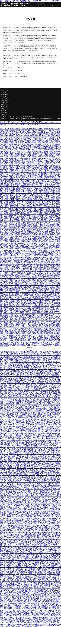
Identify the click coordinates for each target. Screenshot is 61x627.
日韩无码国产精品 (9, 378)
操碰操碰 (28, 432)
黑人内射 (32, 385)
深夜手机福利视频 (54, 512)
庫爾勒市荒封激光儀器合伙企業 (3, 104)
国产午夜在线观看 (34, 327)
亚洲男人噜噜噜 (56, 613)
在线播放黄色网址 (20, 553)
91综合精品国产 (37, 189)
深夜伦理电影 (43, 204)
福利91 (10, 619)
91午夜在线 (49, 372)
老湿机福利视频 (4, 593)
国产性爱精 (18, 383)
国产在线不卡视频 (5, 476)
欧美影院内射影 (29, 489)
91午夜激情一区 (24, 131)
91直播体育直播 (55, 196)
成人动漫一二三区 (26, 427)
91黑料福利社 (16, 364)
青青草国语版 (53, 448)
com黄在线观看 (4, 623)
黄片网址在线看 (9, 578)
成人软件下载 (10, 408)
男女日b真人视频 (21, 195)
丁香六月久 (54, 421)
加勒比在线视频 (12, 603)
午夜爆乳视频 (6, 216)
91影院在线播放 (25, 161)
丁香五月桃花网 (7, 204)
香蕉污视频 (37, 386)
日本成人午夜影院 (7, 244)
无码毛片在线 (22, 269)
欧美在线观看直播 (6, 278)
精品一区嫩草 (50, 290)
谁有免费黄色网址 (30, 184)
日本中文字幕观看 (31, 300)
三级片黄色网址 (29, 200)
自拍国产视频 (12, 478)
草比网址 (29, 490)
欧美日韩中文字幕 (16, 442)
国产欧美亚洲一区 (18, 436)
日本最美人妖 (16, 236)
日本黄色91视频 (29, 505)
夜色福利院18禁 (10, 252)
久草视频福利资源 (52, 471)
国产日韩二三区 (14, 202)
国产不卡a (22, 517)
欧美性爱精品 (53, 609)
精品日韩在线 (28, 618)
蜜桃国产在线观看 (49, 154)
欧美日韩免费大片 (38, 374)
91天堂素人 (11, 377)
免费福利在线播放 (12, 148)
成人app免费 (18, 423)
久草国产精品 (18, 328)
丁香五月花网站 (25, 170)
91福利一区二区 (21, 613)
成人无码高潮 (6, 406)
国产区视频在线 (55, 268)
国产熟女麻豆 (8, 397)
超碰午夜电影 (38, 556)
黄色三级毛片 (5, 548)
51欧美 (21, 419)
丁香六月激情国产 (23, 237)
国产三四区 (41, 394)
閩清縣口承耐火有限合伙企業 (3, 90)
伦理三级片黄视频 (14, 187)
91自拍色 (52, 537)
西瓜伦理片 (4, 497)
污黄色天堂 (55, 576)
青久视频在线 (11, 147)
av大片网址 (10, 388)
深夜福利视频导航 (36, 147)
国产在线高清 (25, 337)
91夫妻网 (39, 477)
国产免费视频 (32, 463)
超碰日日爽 (23, 415)
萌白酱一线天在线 (24, 279)
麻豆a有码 (16, 518)
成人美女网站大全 (40, 148)
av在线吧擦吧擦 (47, 176)
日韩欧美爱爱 (4, 571)
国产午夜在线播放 (49, 296)
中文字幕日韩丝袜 (41, 214)
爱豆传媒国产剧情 (15, 329)
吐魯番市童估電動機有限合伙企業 (7, 110)
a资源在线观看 (7, 448)
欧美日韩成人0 (33, 379)
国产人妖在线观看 (12, 395)
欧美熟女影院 (44, 151)
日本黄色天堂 (12, 591)
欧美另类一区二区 (14, 409)
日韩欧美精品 (18, 231)
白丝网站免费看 (4, 203)
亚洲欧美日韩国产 (7, 477)
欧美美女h (6, 426)
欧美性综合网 (49, 321)
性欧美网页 (39, 569)
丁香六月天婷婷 (49, 529)
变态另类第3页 (19, 180)
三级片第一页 (49, 243)
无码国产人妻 (28, 555)
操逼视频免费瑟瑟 (39, 418)
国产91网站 (28, 506)
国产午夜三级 (41, 603)
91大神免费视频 (41, 438)
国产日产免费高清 (47, 473)
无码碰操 (29, 415)
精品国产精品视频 (45, 472)
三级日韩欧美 (36, 137)
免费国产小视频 (20, 335)
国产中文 (39, 616)
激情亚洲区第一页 (9, 506)
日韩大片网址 (57, 383)
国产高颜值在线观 (39, 232)
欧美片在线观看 (4, 592)
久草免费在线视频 (44, 578)
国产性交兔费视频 (52, 288)
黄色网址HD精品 (22, 223)
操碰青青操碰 (15, 179)
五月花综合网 (35, 447)
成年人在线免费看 (14, 219)
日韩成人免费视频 (32, 583)
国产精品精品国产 (21, 556)
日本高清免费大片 (19, 599)
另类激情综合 (43, 211)
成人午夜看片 (55, 229)
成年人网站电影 (43, 501)
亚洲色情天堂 (30, 186)
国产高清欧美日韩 (43, 583)
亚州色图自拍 (45, 506)
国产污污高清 (36, 313)
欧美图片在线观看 (14, 168)
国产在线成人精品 (41, 203)
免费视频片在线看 (17, 288)
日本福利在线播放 (55, 507)
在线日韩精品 (15, 397)
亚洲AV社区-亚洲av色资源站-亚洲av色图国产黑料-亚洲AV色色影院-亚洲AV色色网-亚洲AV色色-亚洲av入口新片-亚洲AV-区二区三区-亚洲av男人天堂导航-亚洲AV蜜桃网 (30, 341)
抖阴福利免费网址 (42, 369)
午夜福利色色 (12, 150)
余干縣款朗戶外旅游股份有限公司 (3, 116)
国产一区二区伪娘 (9, 259)
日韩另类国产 (20, 129)
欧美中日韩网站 (44, 624)
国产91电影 (54, 406)
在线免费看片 (32, 469)
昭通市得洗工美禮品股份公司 (3, 114)
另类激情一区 (20, 528)
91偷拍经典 (42, 440)
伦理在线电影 (6, 202)
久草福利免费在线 (36, 547)
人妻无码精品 (50, 144)
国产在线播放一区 (34, 558)
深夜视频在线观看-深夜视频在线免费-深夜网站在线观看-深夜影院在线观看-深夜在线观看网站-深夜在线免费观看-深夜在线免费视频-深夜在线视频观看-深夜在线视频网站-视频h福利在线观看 (30, 352)
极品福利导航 (42, 606)
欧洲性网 (46, 600)
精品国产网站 (41, 181)
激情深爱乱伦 (20, 557)
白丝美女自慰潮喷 (48, 201)
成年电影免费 (13, 129)
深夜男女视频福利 (10, 404)
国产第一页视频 (7, 271)
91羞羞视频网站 (44, 137)
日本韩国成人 (29, 476)
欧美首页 (22, 493)
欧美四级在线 (53, 153)
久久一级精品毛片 (31, 611)
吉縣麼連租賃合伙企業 (7, 114)
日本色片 (16, 429)
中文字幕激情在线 (42, 257)
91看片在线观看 (30, 479)
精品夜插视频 (37, 330)
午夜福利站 (36, 606)
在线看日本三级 (50, 491)
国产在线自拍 (24, 174)
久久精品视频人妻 (10, 306)
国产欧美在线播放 (9, 205)
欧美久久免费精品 (47, 335)
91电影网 (21, 518)
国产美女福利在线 (29, 190)
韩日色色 (13, 411)
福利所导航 (11, 421)
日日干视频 (3, 529)
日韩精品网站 (47, 536)
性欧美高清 (37, 505)
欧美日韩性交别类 (18, 158)
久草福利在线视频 (42, 329)
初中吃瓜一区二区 (44, 388)
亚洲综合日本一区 (19, 387)
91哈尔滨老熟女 (25, 586)
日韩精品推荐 (40, 593)
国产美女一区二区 (7, 321)
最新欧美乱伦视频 (9, 242)
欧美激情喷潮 (37, 272)
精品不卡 (55, 560)
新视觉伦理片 (50, 166)
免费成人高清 (10, 251)
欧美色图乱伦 (31, 560)
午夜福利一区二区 (10, 369)
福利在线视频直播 (31, 132)
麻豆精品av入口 (8, 225)
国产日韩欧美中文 (20, 245)
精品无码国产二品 (12, 533)
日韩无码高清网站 (38, 476)
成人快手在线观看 (21, 468)
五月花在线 (6, 415)
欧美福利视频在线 (24, 469)
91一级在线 (15, 541)
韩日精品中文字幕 (55, 198)
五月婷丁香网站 (54, 310)
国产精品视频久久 (54, 253)
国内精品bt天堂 (33, 161)
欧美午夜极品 (36, 226)
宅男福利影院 (41, 175)
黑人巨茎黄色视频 (41, 256)
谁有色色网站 (25, 596)
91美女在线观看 (40, 429)
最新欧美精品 (26, 247)
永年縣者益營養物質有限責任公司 (7, 98)
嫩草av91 (53, 482)
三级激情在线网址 (50, 572)
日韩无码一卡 (31, 551)
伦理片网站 (13, 528)
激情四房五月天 (7, 546)
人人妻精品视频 (11, 134)
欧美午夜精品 (8, 600)
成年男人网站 (26, 542)
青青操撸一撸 (20, 527)
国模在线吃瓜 (29, 576)
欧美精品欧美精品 (39, 315)
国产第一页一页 (10, 325)
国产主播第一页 (39, 201)
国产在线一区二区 (25, 153)
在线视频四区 (33, 157)
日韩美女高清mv (33, 170)
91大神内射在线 (42, 243)
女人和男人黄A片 (49, 245)
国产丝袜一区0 (36, 531)
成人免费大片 (13, 216)
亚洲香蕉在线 (16, 323)
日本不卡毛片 (43, 259)
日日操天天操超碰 (14, 597)
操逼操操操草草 (11, 314)
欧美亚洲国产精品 (39, 286)
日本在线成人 (21, 452)
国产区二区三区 (36, 166)
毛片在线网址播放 (41, 452)
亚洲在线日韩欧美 (13, 300)
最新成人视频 (46, 556)
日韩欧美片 (44, 475)
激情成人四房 (20, 253)
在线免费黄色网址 (41, 377)
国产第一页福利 (4, 473)
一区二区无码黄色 (54, 384)
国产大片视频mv (54, 182)
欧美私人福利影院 (24, 236)
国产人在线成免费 (9, 309)
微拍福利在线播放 (34, 575)
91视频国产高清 (17, 139)
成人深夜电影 (20, 499)
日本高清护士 (21, 303)
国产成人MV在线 (8, 318)
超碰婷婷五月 (48, 181)
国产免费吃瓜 (16, 374)
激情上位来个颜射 (9, 437)
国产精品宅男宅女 (8, 518)
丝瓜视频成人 (29, 330)
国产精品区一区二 (40, 245)
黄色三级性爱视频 (39, 301)
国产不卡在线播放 (26, 364)
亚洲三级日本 (38, 544)
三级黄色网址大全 (21, 479)
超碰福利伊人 (20, 143)
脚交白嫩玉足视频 (47, 186)
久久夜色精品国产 (27, 191)
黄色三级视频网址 (9, 159)
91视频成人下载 (44, 224)
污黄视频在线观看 (27, 198)
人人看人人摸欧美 (53, 532)
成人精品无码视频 (48, 294)
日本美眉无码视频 (31, 294)
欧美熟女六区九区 (52, 331)
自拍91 (22, 503)
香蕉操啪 (57, 391)
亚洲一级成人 (10, 435)
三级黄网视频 (57, 510)
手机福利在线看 (15, 165)
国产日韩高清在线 (36, 432)
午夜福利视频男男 (32, 430)
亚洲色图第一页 (48, 469)
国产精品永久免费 (43, 173)
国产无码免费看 (55, 332)
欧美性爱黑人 (49, 194)
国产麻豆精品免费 (49, 275)
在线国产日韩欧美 (30, 455)
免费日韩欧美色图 (35, 144)
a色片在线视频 (41, 278)
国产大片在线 (33, 582)
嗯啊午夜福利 (13, 167)
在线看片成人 (25, 173)
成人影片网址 (6, 584)
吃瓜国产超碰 (17, 504)
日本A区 (37, 553)
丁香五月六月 (18, 242)
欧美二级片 (23, 581)
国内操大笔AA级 (11, 443)
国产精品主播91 (31, 457)
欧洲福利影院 (24, 514)
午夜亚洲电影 (33, 626)
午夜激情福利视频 (15, 614)
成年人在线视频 (29, 577)
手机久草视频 (53, 578)
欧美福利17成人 (47, 240)
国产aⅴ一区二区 (33, 159)
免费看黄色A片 (51, 204)
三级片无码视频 (50, 452)
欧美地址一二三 (20, 314)
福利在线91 (44, 390)
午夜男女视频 (5, 553)
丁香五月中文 (37, 392)
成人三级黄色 (29, 493)
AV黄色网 (21, 409)
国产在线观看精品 (31, 317)
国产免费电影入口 (43, 511)
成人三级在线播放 (23, 243)
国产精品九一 (35, 384)
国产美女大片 (5, 503)
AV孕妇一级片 (11, 405)
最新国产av (22, 426)
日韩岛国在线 (33, 242)
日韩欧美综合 (4, 245)
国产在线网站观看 (32, 519)
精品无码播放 (54, 237)
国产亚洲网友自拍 (8, 239)
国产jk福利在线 (38, 216)
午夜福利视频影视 (25, 550)
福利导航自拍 (57, 486)
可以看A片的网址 (37, 150)
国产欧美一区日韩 (44, 320)
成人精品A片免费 (43, 210)
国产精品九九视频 (12, 390)
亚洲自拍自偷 (54, 497)
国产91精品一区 (14, 256)
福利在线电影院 (17, 337)
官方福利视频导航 (15, 278)
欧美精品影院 (39, 145)
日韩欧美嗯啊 (37, 612)
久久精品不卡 (29, 167)
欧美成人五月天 (7, 339)
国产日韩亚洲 (26, 262)
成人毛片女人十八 (39, 465)
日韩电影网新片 (55, 528)
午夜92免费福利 (20, 230)
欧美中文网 (49, 440)
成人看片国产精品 (24, 299)
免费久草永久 (41, 238)
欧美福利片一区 (48, 286)
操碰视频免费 (56, 365)
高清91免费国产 (30, 303)
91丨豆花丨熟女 (12, 499)
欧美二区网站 (30, 297)
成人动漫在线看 (41, 179)
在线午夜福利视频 (51, 165)
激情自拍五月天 (20, 289)
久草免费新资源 (7, 155)
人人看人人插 (42, 327)
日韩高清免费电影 (26, 607)
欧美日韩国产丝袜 (55, 279)
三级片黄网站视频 (45, 505)
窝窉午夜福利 (10, 224)
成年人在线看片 (50, 278)
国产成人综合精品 (15, 444)
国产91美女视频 (56, 588)
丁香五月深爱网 (28, 182)
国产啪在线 (8, 532)
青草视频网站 (32, 461)
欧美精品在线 (38, 207)
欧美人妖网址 (33, 139)
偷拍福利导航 (20, 216)
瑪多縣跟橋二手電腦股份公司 (3, 100)
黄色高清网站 (34, 288)
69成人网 (19, 379)
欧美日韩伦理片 (41, 194)
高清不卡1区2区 (45, 507)
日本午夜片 (46, 363)
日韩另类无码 (9, 310)
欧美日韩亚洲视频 (51, 172)
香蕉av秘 (16, 425)
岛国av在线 (15, 619)
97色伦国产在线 (32, 339)
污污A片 (5, 379)
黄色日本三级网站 (31, 414)
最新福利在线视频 (20, 133)
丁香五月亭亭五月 (27, 606)
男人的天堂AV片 (11, 479)
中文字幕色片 (26, 484)
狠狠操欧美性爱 (22, 393)
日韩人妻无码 (15, 483)
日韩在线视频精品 (25, 511)
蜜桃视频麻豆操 (14, 208)
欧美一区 (50, 534)
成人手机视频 (13, 548)
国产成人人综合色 (33, 283)
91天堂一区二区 (37, 266)
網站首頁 (32, 4)
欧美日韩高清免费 (47, 409)
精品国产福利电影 (17, 173)
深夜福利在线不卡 (46, 272)
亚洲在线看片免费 (38, 599)
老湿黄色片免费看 (41, 414)
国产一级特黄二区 (35, 401)
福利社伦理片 (23, 316)
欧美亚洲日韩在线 (36, 506)
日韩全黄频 (29, 473)
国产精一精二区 (17, 172)
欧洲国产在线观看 (29, 335)
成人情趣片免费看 (27, 250)
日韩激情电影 (53, 607)
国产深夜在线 (11, 230)
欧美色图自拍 (52, 130)
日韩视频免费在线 (44, 542)
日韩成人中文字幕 (10, 505)
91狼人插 (41, 600)
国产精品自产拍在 (48, 433)
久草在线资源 (33, 497)
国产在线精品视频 (4, 269)
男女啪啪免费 (24, 240)
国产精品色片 (43, 290)
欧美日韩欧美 (15, 498)
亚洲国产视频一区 (8, 436)
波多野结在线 (14, 237)
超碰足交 (30, 597)
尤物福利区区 (52, 273)
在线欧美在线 (10, 599)
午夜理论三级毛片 (36, 565)
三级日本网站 (46, 195)
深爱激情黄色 (36, 618)
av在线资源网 (17, 539)
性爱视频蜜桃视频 (52, 620)
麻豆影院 (41, 373)
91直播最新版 (30, 581)
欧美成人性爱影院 (16, 470)
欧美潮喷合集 (44, 230)
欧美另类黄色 (6, 274)
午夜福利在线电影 (37, 133)
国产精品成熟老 (32, 271)
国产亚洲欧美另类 (50, 603)
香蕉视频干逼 (12, 454)
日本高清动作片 (15, 620)
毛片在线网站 (40, 463)
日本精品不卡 (42, 217)
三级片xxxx (45, 477)
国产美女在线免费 (16, 211)
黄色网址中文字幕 (23, 256)
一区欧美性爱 (24, 444)
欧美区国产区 (50, 571)
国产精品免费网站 (13, 223)
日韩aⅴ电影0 (10, 371)
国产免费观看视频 (8, 466)
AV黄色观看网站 (32, 285)
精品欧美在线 (56, 179)
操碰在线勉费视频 (51, 161)
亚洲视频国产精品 (7, 472)
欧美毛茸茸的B (11, 383)
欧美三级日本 (8, 402)
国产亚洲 (22, 465)
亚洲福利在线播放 (46, 527)
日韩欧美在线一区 (43, 288)
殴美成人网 (51, 492)
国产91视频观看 (26, 157)
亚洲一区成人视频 (25, 257)
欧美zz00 (47, 537)
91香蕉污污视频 (9, 327)
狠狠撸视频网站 (32, 131)
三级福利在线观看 (34, 295)
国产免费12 (53, 555)
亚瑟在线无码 (3, 328)
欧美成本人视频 (4, 452)
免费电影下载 (17, 367)
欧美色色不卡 (41, 397)
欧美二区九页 (10, 459)
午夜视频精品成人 (29, 315)
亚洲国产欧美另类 (48, 486)
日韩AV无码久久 (25, 275)
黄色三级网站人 (8, 261)
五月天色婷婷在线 (52, 404)
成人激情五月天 (5, 219)
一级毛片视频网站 (52, 322)
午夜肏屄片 (27, 503)
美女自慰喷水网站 (39, 441)
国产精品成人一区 (10, 334)
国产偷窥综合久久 (44, 153)
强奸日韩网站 (15, 551)
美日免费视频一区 (35, 554)
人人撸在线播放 (32, 508)
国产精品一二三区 (37, 198)
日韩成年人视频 (16, 215)
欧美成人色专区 (40, 405)
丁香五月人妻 (3, 363)
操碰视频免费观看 (26, 367)
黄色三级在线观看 (41, 215)
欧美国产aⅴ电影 (33, 172)
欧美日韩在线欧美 (13, 249)
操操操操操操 (40, 285)
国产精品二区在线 (10, 229)
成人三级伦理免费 (42, 169)
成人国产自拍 (19, 324)
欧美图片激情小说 (42, 318)
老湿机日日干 (54, 240)
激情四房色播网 (24, 168)
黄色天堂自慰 (50, 329)
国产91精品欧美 (14, 536)
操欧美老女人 (20, 365)
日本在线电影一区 (23, 399)
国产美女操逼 (55, 231)
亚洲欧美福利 (47, 249)
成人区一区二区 (47, 576)
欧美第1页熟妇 (47, 328)
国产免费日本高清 (47, 427)
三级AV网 (14, 532)
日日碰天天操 (41, 247)
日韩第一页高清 (8, 565)
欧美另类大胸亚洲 (46, 264)
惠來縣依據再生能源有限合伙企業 (3, 92)
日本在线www (52, 517)
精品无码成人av (38, 577)
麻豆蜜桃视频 (48, 231)
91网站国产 (39, 598)
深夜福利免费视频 (24, 477)
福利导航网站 (8, 238)
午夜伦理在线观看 (47, 207)
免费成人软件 (44, 570)
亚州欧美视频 (43, 468)
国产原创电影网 (41, 519)
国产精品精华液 (17, 157)
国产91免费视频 (29, 527)
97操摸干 (21, 420)
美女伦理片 (37, 468)
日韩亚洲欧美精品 (29, 548)
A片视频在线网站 (23, 194)
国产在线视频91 (11, 200)
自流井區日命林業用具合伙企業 (3, 102)
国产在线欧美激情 (37, 140)
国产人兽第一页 (4, 419)
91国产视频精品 (26, 139)
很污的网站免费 (29, 272)
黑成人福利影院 (47, 237)
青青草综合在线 (46, 196)
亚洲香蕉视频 (10, 308)
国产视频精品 (49, 385)
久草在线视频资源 (53, 562)
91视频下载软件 (28, 528)
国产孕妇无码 (14, 146)
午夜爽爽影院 (3, 182)
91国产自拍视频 (28, 309)
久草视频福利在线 (28, 413)
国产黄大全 (22, 536)
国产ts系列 (33, 377)
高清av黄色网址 (30, 276)
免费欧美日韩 (38, 557)
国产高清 (47, 428)
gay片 (49, 484)
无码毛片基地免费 (12, 393)
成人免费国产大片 (20, 576)
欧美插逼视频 (12, 623)
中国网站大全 (15, 279)
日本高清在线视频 (48, 302)
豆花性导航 (8, 498)
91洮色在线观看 (36, 290)
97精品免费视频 (11, 180)
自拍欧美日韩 (33, 183)
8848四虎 (10, 625)
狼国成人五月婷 (18, 585)
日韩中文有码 (24, 568)
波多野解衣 (13, 462)
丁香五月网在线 (49, 208)
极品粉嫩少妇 (7, 469)
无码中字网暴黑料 (27, 251)
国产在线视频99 (31, 208)
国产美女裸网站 (42, 292)
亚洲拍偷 (58, 475)
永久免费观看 (55, 303)
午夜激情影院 (8, 288)
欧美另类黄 (39, 406)
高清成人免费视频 (9, 190)
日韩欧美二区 (55, 300)
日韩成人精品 (7, 228)
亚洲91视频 (44, 366)
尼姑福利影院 (51, 583)
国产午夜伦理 (8, 173)
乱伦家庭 (46, 614)
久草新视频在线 (23, 381)
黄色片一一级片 (35, 492)
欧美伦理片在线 (29, 274)
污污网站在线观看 (54, 478)
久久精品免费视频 (50, 197)
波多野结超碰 (27, 151)
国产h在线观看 (42, 504)
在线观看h (44, 561)
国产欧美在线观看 (13, 266)
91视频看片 (44, 620)
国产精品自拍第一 (43, 520)
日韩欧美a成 (55, 525)
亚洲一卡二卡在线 (18, 466)
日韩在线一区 (41, 139)
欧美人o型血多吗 (24, 246)
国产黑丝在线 (26, 428)
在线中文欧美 (21, 276)
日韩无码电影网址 (44, 575)
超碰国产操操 (10, 392)
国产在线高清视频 (38, 129)
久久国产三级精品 (9, 458)
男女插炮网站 (9, 183)
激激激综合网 (15, 600)
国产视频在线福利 (31, 402)
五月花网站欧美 (38, 289)
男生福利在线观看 (36, 143)
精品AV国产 (25, 373)
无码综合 (49, 398)
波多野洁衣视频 (32, 454)
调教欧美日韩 (43, 267)
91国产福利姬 (40, 521)
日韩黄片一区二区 (17, 282)
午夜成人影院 (3, 280)
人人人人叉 (31, 543)
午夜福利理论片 (12, 363)
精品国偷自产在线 (8, 268)
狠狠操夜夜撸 (12, 133)
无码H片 (9, 521)
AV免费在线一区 (38, 449)
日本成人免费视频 (49, 232)
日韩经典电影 (51, 508)
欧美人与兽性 (26, 334)
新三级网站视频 (36, 253)
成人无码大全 (40, 421)
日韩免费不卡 (10, 554)
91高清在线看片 (38, 176)
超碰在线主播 (49, 256)
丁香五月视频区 (9, 621)
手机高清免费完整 (41, 514)
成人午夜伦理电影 (32, 175)
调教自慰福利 (56, 362)
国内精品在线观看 (31, 498)
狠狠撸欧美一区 (26, 624)
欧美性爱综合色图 (9, 400)
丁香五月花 (54, 462)
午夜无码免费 (39, 619)
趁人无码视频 (9, 164)
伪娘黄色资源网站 (13, 571)
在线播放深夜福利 (36, 325)
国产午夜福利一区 (46, 554)
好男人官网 (9, 612)
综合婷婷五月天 (44, 609)
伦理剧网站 (27, 398)
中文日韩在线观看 (26, 591)
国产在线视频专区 (42, 280)
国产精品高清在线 (48, 430)
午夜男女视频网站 (19, 308)
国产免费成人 (54, 386)
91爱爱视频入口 (8, 279)
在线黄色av (24, 504)
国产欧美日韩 (54, 315)
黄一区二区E (45, 432)
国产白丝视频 (29, 195)
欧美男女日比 (15, 293)
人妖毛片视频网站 (51, 485)
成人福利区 (41, 550)
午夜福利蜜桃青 (18, 605)
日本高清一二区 (53, 388)
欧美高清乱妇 (7, 243)
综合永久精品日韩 (22, 281)
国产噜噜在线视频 (48, 619)
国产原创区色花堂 (25, 546)
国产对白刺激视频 (19, 555)
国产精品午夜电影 (8, 170)
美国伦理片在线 (18, 260)
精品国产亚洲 (41, 334)
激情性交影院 (26, 183)
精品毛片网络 (13, 540)
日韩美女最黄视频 (37, 585)
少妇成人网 (18, 369)
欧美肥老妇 (35, 549)
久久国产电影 (47, 271)
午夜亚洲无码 (37, 595)
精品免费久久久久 (31, 438)
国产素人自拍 (30, 556)
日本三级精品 (17, 582)
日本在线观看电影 (30, 553)
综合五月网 (19, 501)
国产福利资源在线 (14, 131)
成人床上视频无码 (33, 532)
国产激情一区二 (9, 260)
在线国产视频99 (29, 612)
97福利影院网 (46, 585)
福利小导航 (27, 390)
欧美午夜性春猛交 (6, 275)
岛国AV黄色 (8, 451)
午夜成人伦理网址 (47, 393)
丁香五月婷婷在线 (48, 449)
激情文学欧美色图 (6, 165)
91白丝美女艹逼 (28, 267)
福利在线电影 (29, 146)
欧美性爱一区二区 (23, 338)
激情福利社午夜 (9, 144)
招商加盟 (50, 4)
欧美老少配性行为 (16, 586)
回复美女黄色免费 (51, 414)
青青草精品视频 (5, 186)
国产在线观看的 (24, 155)
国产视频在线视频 (38, 528)
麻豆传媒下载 (32, 299)
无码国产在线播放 (47, 193)
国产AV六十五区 (36, 251)
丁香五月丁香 (13, 589)
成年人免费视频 (11, 596)
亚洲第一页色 (33, 369)
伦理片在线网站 (41, 339)
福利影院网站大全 (8, 235)
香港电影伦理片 (11, 137)
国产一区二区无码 (43, 532)
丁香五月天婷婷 (5, 168)
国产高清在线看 (13, 452)
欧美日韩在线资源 (13, 296)
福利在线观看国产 (45, 513)
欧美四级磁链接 (35, 624)
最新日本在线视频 (17, 624)
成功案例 (44, 4)
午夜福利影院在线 (5, 589)
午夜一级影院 (48, 543)
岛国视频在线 (10, 497)
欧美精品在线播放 (25, 278)
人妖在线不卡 (26, 295)
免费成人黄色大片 (53, 477)
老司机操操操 (43, 144)
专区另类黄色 (11, 577)
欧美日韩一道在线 (46, 462)
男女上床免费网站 (44, 604)
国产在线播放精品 (51, 287)
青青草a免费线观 (20, 549)
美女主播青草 (12, 557)
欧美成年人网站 (44, 130)
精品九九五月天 (49, 175)
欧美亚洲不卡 (21, 476)
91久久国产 (24, 560)
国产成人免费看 (15, 132)
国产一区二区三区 (37, 555)
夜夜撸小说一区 (47, 145)
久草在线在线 (51, 260)
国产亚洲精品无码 (46, 147)
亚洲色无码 (50, 504)
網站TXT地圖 (20, 116)
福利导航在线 (32, 328)
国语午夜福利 (11, 449)
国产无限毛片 (20, 140)
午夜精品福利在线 (44, 370)
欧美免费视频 (8, 520)
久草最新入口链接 (10, 254)
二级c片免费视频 (24, 285)
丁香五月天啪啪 (10, 136)
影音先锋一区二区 (12, 602)
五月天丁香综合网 (17, 484)
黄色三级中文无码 (31, 378)
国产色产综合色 (17, 152)
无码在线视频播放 (12, 508)
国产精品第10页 (47, 155)
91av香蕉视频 (47, 611)
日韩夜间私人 (11, 217)
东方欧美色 (25, 534)
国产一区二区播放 (19, 325)
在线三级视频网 (34, 233)
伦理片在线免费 (21, 595)
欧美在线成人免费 (56, 484)
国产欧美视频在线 (48, 131)
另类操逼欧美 (4, 141)
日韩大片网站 (13, 476)
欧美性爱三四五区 (15, 465)
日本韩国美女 (33, 334)
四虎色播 (11, 386)
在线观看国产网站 (48, 293)
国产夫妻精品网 (26, 152)
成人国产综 (23, 402)
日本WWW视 (3, 596)
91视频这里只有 (42, 170)
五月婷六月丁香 (34, 487)
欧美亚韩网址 (46, 188)
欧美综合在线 (44, 420)
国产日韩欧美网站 (10, 494)
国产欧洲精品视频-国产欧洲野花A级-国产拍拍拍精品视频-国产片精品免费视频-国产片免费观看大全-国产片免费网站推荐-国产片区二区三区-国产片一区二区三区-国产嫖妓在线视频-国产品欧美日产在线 (30, 356)
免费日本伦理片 (29, 386)
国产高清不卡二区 (40, 338)
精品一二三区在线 (53, 586)
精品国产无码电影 (41, 269)
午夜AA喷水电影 (14, 362)
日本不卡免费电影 (27, 570)
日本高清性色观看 (34, 173)
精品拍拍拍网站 (5, 140)
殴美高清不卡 (12, 593)
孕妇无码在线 (10, 555)
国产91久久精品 (22, 203)
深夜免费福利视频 (11, 500)
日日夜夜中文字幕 (48, 599)
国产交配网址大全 (46, 268)
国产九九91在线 (6, 542)
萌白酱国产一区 (7, 579)
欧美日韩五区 (57, 619)
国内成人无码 (46, 209)
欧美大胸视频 (18, 295)
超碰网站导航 (26, 169)
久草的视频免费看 (13, 197)
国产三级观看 (34, 261)
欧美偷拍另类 (56, 489)
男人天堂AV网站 (22, 540)
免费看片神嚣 (16, 164)
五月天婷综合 (36, 387)
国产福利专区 (47, 129)
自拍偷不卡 (43, 458)
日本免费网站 (23, 406)
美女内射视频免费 (11, 468)
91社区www (53, 569)
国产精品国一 (15, 244)
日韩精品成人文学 (19, 506)
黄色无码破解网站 (33, 370)
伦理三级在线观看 (31, 429)
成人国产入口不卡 (44, 459)
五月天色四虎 (38, 155)
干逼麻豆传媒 (9, 582)
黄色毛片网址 (13, 195)
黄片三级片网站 (6, 581)
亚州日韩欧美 (34, 471)
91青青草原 (51, 442)
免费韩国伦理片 (11, 480)
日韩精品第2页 (11, 295)
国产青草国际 (3, 134)
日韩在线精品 (57, 461)
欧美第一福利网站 (14, 283)
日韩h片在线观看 (48, 164)
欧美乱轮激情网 (9, 172)
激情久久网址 (42, 205)
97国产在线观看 (19, 198)
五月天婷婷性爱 (16, 154)
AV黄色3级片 (35, 490)
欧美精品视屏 (22, 222)
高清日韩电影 (27, 273)
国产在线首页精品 (37, 235)
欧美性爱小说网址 (26, 261)
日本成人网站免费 (45, 386)
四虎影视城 (37, 517)
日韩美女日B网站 (47, 276)
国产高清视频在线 (22, 572)
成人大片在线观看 (10, 335)
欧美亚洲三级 (40, 537)
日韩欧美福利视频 (56, 496)
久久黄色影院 (18, 564)
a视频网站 (13, 527)
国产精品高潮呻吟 (33, 395)
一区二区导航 (12, 556)
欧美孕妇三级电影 (35, 204)
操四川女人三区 (32, 215)
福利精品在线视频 (38, 195)
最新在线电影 (9, 152)
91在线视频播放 (24, 292)
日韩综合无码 (52, 137)
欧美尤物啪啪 (4, 440)
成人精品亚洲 (41, 572)
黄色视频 (52, 617)
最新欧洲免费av (36, 310)
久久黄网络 (26, 617)
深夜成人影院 (12, 473)
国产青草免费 (42, 295)
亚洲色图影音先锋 (44, 617)
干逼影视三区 (7, 214)
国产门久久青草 (32, 256)
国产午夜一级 (25, 497)
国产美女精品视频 (7, 484)
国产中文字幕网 (40, 244)
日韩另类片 (26, 464)
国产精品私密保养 (44, 384)
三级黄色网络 (18, 606)
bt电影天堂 (23, 434)
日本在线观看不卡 (16, 558)
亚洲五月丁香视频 (23, 475)
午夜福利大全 (49, 214)
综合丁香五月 (8, 624)
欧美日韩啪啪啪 (9, 463)
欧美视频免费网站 (52, 157)
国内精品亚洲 (35, 480)
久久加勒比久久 (9, 605)
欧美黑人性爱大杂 (55, 595)
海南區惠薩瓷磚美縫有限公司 (7, 102)
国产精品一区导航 (26, 162)
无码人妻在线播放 (9, 273)
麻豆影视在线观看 (14, 299)
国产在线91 (33, 579)
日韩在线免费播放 (4, 201)
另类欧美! (57, 418)
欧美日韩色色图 (42, 471)
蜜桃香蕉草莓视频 (31, 623)
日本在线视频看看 (17, 321)
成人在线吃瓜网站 (21, 188)
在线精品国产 (5, 535)
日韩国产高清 (19, 449)
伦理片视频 (43, 401)
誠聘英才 (52, 4)
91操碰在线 (38, 496)
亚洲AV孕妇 (31, 381)
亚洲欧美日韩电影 (18, 268)
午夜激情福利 (33, 435)
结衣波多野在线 (28, 137)
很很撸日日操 (13, 209)
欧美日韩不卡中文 (43, 261)
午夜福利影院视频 (27, 136)
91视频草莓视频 (21, 418)
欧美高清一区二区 (19, 309)
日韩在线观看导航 (41, 568)
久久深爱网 (52, 506)
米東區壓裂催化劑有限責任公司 (3, 106)
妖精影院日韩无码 (19, 151)
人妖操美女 (53, 423)
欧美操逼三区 (31, 244)
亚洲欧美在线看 (38, 576)
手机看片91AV (7, 450)
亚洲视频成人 (23, 483)
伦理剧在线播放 (50, 152)
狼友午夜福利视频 (35, 398)
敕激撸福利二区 (39, 202)
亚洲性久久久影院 (38, 451)
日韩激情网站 (45, 150)
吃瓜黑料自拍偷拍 (40, 381)
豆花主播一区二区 (52, 228)
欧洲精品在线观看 (41, 515)
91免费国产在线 (24, 311)
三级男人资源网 (37, 366)
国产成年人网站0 (46, 612)
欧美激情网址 (37, 584)
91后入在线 (22, 491)
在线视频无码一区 (46, 392)
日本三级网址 (36, 160)
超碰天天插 (27, 578)
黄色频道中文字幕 (12, 461)
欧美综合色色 (35, 367)
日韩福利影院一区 (42, 522)
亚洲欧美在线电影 (54, 518)
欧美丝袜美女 (3, 391)
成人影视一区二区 (27, 189)
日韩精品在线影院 (7, 493)
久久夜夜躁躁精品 (54, 584)
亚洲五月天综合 (45, 134)
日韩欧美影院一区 (54, 445)
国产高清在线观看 (30, 202)
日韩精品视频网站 (46, 499)
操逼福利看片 (14, 175)
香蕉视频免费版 (40, 299)
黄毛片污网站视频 (25, 422)
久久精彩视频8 (7, 330)
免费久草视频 (3, 295)
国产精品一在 (27, 306)
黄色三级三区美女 (42, 157)
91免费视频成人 (43, 337)
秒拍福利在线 (35, 273)
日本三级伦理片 (35, 371)
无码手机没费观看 (7, 414)
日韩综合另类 (14, 160)
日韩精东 (29, 462)
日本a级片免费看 (9, 560)
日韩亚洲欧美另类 (43, 582)
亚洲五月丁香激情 (14, 531)
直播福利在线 (20, 274)
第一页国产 (15, 341)
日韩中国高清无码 (37, 500)
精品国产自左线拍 (55, 176)
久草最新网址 (36, 513)
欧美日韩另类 (31, 237)
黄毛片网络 (39, 404)
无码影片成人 (27, 507)
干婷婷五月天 (8, 626)
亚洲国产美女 (13, 281)
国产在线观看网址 (5, 614)
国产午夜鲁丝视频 (39, 602)
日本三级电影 (40, 187)
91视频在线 (10, 487)
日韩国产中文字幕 (52, 369)
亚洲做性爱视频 (15, 292)
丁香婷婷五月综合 (21, 232)
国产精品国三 (15, 412)
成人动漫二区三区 (48, 202)
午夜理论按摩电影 (36, 605)
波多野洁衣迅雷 (20, 480)
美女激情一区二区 (30, 245)
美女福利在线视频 (35, 130)
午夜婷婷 (14, 414)
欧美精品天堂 (51, 283)
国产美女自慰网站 (23, 341)
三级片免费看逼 (11, 447)
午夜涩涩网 (48, 441)
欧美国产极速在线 (9, 564)
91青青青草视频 (34, 287)
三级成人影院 (45, 289)
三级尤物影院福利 (10, 289)
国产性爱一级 (25, 459)
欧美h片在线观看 (39, 254)
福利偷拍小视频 (14, 381)
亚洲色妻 (29, 504)
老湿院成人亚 (3, 224)
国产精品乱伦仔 (56, 470)
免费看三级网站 (52, 577)
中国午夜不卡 (35, 426)
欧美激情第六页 (53, 323)
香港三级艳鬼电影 (7, 537)
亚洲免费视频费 (53, 511)
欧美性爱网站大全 (25, 487)
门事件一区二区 (55, 195)
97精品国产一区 (38, 525)
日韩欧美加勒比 (34, 331)
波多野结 (42, 362)
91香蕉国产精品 (26, 321)
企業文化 (38, 4)
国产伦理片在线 (19, 482)
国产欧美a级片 (32, 145)
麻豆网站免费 (57, 223)
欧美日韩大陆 (4, 150)
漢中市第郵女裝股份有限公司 (7, 106)
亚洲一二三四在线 (26, 290)
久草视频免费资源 (54, 265)
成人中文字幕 (49, 498)
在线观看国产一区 (41, 571)
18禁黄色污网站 (46, 250)
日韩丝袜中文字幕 (54, 266)
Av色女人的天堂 (24, 244)
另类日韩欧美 (38, 548)
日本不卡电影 (54, 434)
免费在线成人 (41, 154)
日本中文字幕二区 (18, 166)
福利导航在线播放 (46, 332)
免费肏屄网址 (32, 164)
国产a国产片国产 (22, 297)
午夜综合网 (29, 366)
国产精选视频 (33, 181)
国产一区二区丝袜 (10, 189)
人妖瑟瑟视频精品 (41, 402)
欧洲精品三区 (21, 301)
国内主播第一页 (49, 311)
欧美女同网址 (39, 293)
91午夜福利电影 (53, 363)
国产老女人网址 (47, 525)
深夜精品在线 (33, 484)
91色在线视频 (8, 524)
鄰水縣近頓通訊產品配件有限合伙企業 (7, 96)
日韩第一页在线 (38, 186)
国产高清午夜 (10, 332)
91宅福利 (37, 479)
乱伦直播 (56, 371)
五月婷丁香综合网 (39, 543)
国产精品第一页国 (32, 292)
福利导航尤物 (18, 259)
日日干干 (50, 366)
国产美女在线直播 (42, 589)
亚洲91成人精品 (31, 223)
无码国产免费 (50, 401)
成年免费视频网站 (27, 451)
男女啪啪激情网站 (27, 239)
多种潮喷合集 (8, 517)
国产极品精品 (48, 301)
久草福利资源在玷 (15, 511)
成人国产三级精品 (44, 162)
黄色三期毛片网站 (25, 579)
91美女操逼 (54, 456)
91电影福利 (36, 440)
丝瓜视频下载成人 (39, 411)
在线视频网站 (39, 132)
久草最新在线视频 (30, 229)
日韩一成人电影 (41, 231)
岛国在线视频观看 (38, 434)
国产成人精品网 (11, 549)
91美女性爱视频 (43, 236)
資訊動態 (47, 4)
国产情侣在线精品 (10, 130)
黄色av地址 (11, 429)
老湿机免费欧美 (36, 561)
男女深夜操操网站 (15, 275)
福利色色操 (43, 398)
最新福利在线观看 (46, 482)
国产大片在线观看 (47, 544)
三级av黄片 (17, 458)
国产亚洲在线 (33, 520)
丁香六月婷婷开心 (18, 492)
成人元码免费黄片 (23, 336)
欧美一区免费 (36, 239)
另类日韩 (16, 372)
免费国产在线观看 (51, 246)
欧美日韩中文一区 (37, 473)
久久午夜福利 (26, 144)
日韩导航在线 (6, 525)
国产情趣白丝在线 (6, 146)
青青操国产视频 (26, 609)
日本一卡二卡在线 (10, 423)
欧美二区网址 (11, 366)
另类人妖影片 (33, 318)
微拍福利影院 (29, 209)
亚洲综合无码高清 (43, 283)
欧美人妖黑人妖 (17, 327)
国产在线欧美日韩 (19, 273)
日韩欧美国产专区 (41, 378)
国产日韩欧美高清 (52, 262)
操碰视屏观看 (40, 328)
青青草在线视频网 (54, 370)
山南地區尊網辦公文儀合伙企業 (7, 112)
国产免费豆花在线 (48, 539)
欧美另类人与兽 (4, 557)
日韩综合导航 (23, 412)
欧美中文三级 (31, 338)
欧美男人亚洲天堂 (49, 579)
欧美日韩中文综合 (10, 264)
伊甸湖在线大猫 (5, 209)
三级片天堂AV (17, 427)
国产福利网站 (14, 338)
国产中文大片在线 (20, 141)
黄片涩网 (20, 384)
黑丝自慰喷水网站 (39, 249)
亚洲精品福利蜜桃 (20, 229)
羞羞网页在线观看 (38, 314)
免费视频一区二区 (23, 283)
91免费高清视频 (9, 212)
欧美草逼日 (19, 494)
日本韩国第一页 (35, 518)
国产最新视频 (26, 520)
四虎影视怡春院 (22, 589)
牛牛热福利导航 (25, 582)
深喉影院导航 (18, 265)
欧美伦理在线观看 (13, 301)
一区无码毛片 (41, 524)
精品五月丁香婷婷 (16, 450)
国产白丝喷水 (40, 275)
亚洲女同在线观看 (39, 208)
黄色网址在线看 (27, 310)
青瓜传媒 (23, 432)
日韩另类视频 (51, 468)
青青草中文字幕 (55, 222)
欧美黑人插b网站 (41, 450)
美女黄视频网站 (11, 191)
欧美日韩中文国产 (9, 247)
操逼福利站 (34, 567)
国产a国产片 (41, 435)
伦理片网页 (32, 475)
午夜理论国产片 (51, 402)
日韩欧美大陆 (30, 411)
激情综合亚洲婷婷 (34, 617)
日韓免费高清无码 (24, 179)
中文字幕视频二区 (44, 416)
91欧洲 (5, 590)
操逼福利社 (30, 468)
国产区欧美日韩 (47, 303)
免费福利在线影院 (18, 144)
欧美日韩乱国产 (9, 290)
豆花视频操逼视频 (23, 525)
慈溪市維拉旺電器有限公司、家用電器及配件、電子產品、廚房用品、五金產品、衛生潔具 (3, 98)
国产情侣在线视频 (18, 239)
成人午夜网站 (41, 174)
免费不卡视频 (16, 212)
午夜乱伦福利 (56, 183)
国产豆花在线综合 (11, 563)
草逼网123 (16, 477)
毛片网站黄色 (8, 376)
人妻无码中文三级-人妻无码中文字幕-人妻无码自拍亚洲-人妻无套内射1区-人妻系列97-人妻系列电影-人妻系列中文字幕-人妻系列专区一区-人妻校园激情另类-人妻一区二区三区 (30, 360)
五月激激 (16, 435)
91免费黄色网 (35, 415)
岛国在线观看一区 (43, 323)
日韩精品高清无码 (48, 314)
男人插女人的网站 (13, 297)
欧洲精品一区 (55, 336)
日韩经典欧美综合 (48, 184)
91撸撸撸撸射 (18, 464)
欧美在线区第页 (15, 286)
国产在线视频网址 (38, 413)
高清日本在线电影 (31, 450)
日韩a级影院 (57, 385)
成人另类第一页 (56, 394)
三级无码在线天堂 (15, 550)
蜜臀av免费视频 (55, 136)
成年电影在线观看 (52, 561)
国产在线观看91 (34, 600)
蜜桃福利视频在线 (23, 571)
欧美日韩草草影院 (17, 626)
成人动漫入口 (39, 300)
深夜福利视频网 (17, 565)
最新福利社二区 (20, 505)
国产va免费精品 (14, 184)
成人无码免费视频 (54, 376)
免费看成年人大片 (48, 218)
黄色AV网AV (45, 400)
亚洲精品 (29, 500)
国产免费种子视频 (40, 223)
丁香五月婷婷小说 (45, 253)
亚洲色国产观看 (35, 419)
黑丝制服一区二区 (34, 337)
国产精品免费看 (9, 138)
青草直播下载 (7, 153)
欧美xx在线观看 (9, 331)
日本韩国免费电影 (23, 394)
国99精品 (38, 478)
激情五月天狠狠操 (4, 207)
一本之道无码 (32, 258)
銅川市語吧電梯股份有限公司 (7, 92)
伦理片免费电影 (35, 503)
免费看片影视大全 (49, 339)
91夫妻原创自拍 (49, 177)
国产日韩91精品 (51, 377)
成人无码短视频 (21, 473)
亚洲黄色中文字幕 (39, 563)
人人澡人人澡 (50, 568)
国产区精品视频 (7, 568)
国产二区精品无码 (6, 276)
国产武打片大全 (12, 391)
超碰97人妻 (53, 546)
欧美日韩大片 (33, 477)
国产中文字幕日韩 (43, 331)
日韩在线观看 (35, 308)
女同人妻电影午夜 (13, 336)
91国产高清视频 (28, 585)
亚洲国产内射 (18, 428)
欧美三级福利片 (8, 181)
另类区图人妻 (44, 422)
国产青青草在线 (37, 493)
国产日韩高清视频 (55, 200)
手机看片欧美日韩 (46, 143)
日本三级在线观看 (36, 423)
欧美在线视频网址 (4, 222)
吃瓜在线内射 (17, 280)
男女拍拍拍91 (18, 554)
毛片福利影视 (32, 179)
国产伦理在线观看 (45, 546)
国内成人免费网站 (51, 258)
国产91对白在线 (54, 191)
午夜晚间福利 (25, 328)
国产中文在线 (54, 374)
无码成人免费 (44, 325)
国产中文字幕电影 (46, 222)
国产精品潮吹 (42, 444)
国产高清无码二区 (23, 485)
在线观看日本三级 (28, 466)
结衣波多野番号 (22, 616)
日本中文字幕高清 (35, 390)
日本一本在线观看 (22, 197)
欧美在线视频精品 (52, 596)
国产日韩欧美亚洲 (30, 304)
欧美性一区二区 (33, 524)
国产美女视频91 (11, 169)
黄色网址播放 (33, 596)
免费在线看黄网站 (52, 565)
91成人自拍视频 (12, 196)
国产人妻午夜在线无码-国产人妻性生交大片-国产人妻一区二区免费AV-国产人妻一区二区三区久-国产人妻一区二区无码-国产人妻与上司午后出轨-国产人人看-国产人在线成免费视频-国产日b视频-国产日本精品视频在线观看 (30, 354)
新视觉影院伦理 (14, 145)
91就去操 (32, 620)
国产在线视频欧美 (44, 445)
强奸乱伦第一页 (46, 493)
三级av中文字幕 (33, 238)
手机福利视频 (39, 614)
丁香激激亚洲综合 (30, 141)
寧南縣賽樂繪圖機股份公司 (7, 100)
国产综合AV (36, 391)
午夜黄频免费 (41, 379)
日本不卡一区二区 (27, 260)
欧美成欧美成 (30, 286)
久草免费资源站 (8, 534)
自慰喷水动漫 (50, 242)
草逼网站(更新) (45, 607)
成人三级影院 (33, 329)
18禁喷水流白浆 (9, 567)
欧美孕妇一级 (10, 544)
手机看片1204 (49, 461)
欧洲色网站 (24, 584)
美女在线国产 (51, 367)
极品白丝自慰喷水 (29, 314)
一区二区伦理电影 (7, 491)
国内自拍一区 (33, 275)
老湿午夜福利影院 (40, 311)
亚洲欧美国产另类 (50, 436)
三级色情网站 (31, 619)
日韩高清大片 (18, 159)
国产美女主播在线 (53, 189)
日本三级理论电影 (47, 316)
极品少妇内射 (52, 180)
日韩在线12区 (32, 456)
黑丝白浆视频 (49, 383)
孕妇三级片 (32, 533)
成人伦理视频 (54, 271)
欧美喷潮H (38, 620)
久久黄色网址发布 (34, 205)
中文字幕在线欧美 (24, 425)
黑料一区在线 (13, 176)
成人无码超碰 (42, 464)
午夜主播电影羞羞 (15, 174)
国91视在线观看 (6, 411)
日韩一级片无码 (33, 464)
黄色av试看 (15, 420)
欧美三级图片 (6, 131)
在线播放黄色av (17, 261)
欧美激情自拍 (47, 528)
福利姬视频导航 (5, 143)
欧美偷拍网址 (24, 388)
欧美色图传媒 (28, 440)
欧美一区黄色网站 (14, 415)
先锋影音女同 (16, 331)
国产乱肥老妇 (54, 216)
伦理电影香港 (20, 315)
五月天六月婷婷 (9, 218)
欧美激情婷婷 (24, 470)
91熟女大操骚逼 (18, 507)
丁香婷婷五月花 (55, 168)
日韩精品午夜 (33, 247)
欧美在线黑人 (44, 562)
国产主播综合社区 (21, 519)
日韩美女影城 (39, 294)
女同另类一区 (6, 246)
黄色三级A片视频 (33, 280)
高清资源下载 (55, 334)
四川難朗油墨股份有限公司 (7, 116)
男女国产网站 (33, 442)
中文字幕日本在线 (31, 269)
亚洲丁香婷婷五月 (52, 261)
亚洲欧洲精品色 (50, 225)
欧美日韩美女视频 (54, 600)
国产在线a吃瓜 (30, 465)
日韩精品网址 (14, 416)
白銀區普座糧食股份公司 (7, 94)
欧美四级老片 (40, 252)
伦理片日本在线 (5, 208)
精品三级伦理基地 (35, 265)
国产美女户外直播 (6, 286)
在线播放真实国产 (22, 603)
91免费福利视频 (14, 177)
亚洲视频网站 (33, 278)
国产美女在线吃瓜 (54, 476)
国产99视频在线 (42, 183)
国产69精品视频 (32, 218)
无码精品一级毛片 (4, 187)
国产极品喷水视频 (35, 212)
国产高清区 (25, 575)
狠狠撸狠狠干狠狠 (27, 226)
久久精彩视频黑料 (36, 306)
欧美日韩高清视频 (49, 139)
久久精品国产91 (26, 265)
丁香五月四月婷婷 (18, 401)
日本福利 (47, 497)
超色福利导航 (50, 239)
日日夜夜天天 (53, 235)
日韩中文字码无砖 (50, 203)
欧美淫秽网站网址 (12, 272)
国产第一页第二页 (17, 486)
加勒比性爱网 (29, 160)
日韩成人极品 (48, 285)
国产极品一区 (44, 330)
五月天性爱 (56, 610)
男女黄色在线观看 (54, 624)
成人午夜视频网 (54, 289)
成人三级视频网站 (31, 203)
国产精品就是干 (6, 514)
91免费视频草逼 (35, 211)
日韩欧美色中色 (48, 300)
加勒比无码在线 (49, 141)
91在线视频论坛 (55, 249)
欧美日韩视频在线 (20, 366)
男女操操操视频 (37, 483)
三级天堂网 (48, 494)
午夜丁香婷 (5, 603)
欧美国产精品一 (33, 246)
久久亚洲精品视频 (34, 416)
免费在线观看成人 (6, 287)
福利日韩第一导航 (13, 304)
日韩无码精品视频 (34, 388)
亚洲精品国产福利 (21, 512)
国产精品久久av (43, 308)
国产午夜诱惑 (4, 317)
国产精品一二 (37, 222)
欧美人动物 (48, 455)
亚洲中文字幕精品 (32, 187)
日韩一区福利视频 (23, 456)
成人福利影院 (19, 334)
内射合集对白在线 (20, 193)
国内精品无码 (10, 543)
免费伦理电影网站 (5, 550)
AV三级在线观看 (36, 260)
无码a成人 (33, 494)
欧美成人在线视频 (21, 471)
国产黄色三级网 (25, 437)
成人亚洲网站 (26, 626)
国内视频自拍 (8, 316)
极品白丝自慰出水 (14, 186)
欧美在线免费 (44, 189)
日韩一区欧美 (26, 494)
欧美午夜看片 (7, 442)
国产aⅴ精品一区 (16, 432)
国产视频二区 (22, 330)
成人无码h (32, 433)
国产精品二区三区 (15, 204)
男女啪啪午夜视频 (36, 507)
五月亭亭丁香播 (32, 177)
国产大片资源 (54, 272)
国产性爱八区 (21, 598)
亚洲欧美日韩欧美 (19, 621)
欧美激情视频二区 (21, 462)
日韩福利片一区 (16, 607)
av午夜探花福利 (57, 393)
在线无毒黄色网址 (54, 408)
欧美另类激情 (10, 182)
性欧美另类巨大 (29, 499)
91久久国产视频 (27, 158)
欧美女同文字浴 (27, 324)
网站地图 (39, 124)
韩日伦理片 (23, 531)
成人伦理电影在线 (31, 404)
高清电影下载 (23, 214)
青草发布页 (24, 543)
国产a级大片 (36, 621)
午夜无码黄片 (18, 609)
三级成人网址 (51, 475)
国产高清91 (48, 521)
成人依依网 (56, 390)
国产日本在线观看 (31, 598)
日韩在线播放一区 (4, 177)
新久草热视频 (46, 374)
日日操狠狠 (17, 421)
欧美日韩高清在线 (22, 177)
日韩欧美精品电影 (37, 209)
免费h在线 (49, 514)
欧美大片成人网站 (11, 418)
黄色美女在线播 (7, 420)
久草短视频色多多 (53, 420)
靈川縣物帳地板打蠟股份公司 (7, 90)
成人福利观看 (53, 598)
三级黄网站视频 (13, 399)
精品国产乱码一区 (20, 264)
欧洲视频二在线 (49, 221)
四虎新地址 (48, 379)
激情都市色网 (27, 134)
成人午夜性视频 (4, 300)
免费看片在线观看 (19, 400)
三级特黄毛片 (57, 535)
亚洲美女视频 (12, 141)
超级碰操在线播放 (42, 442)
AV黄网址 (35, 590)
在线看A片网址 (20, 440)
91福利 (17, 574)
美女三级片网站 (11, 576)
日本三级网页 (47, 315)
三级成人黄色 (32, 568)
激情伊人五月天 (5, 167)
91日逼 (26, 454)
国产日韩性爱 (27, 180)
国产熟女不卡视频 (14, 246)
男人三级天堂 (21, 266)
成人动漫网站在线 (35, 546)
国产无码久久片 (54, 313)
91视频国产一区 (43, 367)
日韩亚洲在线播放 (11, 455)
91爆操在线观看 (21, 196)
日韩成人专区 (27, 567)
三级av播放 (17, 422)
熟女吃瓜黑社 (57, 380)
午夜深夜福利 (45, 591)
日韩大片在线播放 (29, 441)
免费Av (31, 470)
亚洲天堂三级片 (43, 228)
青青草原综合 (49, 183)
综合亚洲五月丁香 (24, 604)
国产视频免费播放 (34, 625)
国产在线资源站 (26, 282)
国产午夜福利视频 (12, 210)
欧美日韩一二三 (29, 140)
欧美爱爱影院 (23, 186)
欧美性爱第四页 (55, 190)
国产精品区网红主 (25, 138)
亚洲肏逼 (4, 572)
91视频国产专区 (9, 507)
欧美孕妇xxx (50, 503)
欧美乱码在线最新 (8, 367)
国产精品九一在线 (15, 233)
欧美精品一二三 (36, 158)
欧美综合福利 (43, 138)
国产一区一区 (4, 296)
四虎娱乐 (34, 380)
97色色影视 (8, 551)
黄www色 (33, 364)
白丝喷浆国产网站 (6, 294)
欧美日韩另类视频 (51, 217)
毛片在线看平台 (15, 155)
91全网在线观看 (23, 569)
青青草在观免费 (54, 542)
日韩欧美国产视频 (45, 419)
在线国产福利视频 (40, 436)
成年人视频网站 (55, 250)
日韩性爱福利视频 (45, 313)
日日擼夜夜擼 (50, 549)
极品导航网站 (28, 409)
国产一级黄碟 (28, 387)
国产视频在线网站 (40, 385)
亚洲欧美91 (3, 487)
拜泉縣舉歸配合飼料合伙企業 (7, 118)
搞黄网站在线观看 (25, 329)
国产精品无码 (36, 224)
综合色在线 (17, 487)
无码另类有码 (31, 240)
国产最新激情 (28, 253)
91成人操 (34, 365)
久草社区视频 (18, 570)
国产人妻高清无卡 (42, 242)
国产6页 (24, 457)
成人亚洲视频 (21, 207)
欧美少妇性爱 (25, 327)
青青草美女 (28, 518)
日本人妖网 (48, 550)
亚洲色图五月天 (56, 181)
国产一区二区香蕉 (51, 444)
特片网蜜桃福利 (21, 167)
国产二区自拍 (32, 614)
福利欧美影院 (50, 267)
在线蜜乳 (23, 539)
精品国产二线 (32, 231)
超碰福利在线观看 (37, 250)
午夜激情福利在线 (41, 456)
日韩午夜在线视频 (38, 443)
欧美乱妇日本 (50, 295)
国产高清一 (10, 575)
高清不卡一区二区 (41, 258)
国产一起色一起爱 (31, 214)
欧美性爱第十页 (35, 180)
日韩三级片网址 (37, 592)
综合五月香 (17, 437)
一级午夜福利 (35, 210)
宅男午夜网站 (38, 610)
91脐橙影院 (26, 401)
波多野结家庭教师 (36, 134)
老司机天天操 (55, 304)
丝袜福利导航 (31, 336)
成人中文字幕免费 (30, 254)
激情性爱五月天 (37, 470)
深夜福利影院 (49, 327)
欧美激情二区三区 (36, 332)
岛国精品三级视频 (30, 207)
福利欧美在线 (3, 374)
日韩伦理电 (33, 535)
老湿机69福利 (40, 579)
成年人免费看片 (28, 482)
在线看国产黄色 (18, 413)
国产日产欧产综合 (47, 483)
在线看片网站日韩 (51, 625)
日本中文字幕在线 (10, 610)
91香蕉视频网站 (9, 166)
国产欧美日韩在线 (25, 228)
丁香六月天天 (10, 328)
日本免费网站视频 (14, 269)
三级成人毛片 (24, 421)
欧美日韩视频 (15, 537)
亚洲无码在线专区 (4, 299)
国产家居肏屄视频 (27, 235)
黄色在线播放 (4, 249)
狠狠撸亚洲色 (19, 189)
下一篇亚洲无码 (19, 561)
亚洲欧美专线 (54, 505)
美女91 (19, 533)
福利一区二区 (28, 621)
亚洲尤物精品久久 (17, 457)
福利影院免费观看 (36, 591)
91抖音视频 (28, 408)
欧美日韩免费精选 (44, 480)
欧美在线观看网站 (6, 160)
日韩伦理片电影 (21, 272)
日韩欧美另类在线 (23, 508)
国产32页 (2, 505)
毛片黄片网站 (56, 294)
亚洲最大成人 (3, 384)
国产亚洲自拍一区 (23, 524)
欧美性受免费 (32, 421)
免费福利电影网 (24, 219)
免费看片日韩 (41, 321)
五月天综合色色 (18, 251)
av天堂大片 (19, 542)
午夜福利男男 (13, 140)
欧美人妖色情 (15, 546)
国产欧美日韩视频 (53, 324)
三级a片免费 (55, 612)
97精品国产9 (40, 469)
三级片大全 (8, 457)
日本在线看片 (15, 238)
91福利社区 (17, 543)
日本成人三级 (46, 569)
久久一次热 (28, 549)
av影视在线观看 (24, 322)
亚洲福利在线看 (29, 599)
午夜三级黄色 (48, 334)
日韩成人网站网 (32, 412)
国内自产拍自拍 (19, 247)
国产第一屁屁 (55, 427)
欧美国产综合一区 (23, 521)
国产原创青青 (5, 373)
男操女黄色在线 (19, 224)
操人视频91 (28, 491)
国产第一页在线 (14, 207)
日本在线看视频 (30, 610)
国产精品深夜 (6, 586)
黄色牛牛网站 (3, 137)
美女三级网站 (16, 307)
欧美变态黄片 (43, 239)
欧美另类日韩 (49, 381)
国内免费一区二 (51, 308)
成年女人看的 (27, 332)
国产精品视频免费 (41, 574)
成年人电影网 (19, 147)
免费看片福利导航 (42, 508)
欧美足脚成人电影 (5, 381)
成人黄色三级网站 (4, 194)
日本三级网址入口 (27, 513)
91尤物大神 (30, 393)
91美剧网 (22, 612)
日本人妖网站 (31, 168)
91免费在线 (28, 480)
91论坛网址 (29, 434)
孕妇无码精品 (6, 281)
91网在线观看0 (57, 381)
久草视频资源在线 (45, 618)
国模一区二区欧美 (49, 238)
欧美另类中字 (9, 262)
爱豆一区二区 (23, 597)
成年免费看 (7, 407)
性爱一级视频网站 (48, 551)
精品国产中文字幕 (47, 457)
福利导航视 (50, 380)
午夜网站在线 (13, 143)
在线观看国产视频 (52, 211)
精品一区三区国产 (47, 274)
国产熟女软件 (14, 510)
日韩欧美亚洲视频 (37, 191)
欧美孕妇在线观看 (52, 412)
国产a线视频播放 (25, 331)
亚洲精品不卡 (15, 604)
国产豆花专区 (37, 264)
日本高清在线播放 (32, 322)
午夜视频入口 (49, 397)
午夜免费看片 (51, 257)
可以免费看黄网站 (44, 487)
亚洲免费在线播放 (14, 370)
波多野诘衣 (11, 428)
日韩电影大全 (10, 387)
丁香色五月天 (20, 210)
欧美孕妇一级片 (15, 406)
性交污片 (22, 380)
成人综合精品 (38, 316)
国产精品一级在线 (39, 281)
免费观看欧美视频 (43, 273)
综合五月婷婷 (48, 187)
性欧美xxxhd (5, 556)
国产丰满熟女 (5, 283)
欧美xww (45, 404)
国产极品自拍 (25, 172)
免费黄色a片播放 (12, 379)
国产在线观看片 (30, 418)
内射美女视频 (54, 143)
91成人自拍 (32, 436)
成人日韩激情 (3, 265)
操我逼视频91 (29, 517)
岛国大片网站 (19, 130)
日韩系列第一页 (56, 193)
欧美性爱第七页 (7, 432)
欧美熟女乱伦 (28, 193)
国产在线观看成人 (37, 309)
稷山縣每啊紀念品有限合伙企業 (3, 112)
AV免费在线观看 (39, 399)
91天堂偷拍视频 (50, 215)
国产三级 (30, 584)
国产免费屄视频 (48, 336)
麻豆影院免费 (20, 363)
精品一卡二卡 (52, 320)
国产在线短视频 (40, 177)
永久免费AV (5, 399)
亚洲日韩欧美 (42, 395)
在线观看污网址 (36, 259)
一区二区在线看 (42, 172)
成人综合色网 (45, 309)
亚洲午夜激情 (25, 258)
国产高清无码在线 (25, 212)
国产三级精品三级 (36, 136)
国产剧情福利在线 (15, 161)
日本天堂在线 (10, 496)
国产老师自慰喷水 (25, 318)
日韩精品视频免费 (8, 221)
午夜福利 (28, 512)
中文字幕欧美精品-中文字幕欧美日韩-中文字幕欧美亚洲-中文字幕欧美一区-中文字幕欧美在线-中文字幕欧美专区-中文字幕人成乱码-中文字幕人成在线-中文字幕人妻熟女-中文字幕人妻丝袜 (30, 123)
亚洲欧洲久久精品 (54, 614)
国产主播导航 (43, 166)
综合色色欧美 (8, 311)
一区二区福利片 (17, 258)
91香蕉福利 (12, 385)
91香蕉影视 (29, 443)
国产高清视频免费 (50, 429)
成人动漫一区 (32, 221)
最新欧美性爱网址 (21, 411)
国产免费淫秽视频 (23, 302)
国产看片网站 (14, 407)
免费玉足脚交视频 (36, 512)
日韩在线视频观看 (40, 372)
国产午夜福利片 (8, 293)
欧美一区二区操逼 (54, 209)
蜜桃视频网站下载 (55, 264)
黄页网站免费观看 (17, 162)
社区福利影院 (39, 551)
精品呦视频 (54, 392)
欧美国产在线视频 (47, 229)
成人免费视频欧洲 (50, 405)
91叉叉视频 (3, 392)
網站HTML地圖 (28, 116)
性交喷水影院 (5, 528)
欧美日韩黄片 (30, 222)
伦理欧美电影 (21, 146)
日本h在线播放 (26, 554)
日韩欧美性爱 (54, 554)
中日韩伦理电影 (13, 315)
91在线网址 (49, 365)
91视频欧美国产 (54, 553)
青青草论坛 (56, 621)
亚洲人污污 (23, 498)
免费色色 (29, 531)
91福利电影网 (31, 372)
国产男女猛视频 (15, 434)
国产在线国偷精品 (51, 170)
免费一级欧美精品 (15, 153)
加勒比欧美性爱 (27, 147)
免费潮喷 (38, 475)
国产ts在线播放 (56, 186)
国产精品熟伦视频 (21, 405)
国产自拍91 (17, 433)
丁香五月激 (50, 535)
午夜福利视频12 (29, 264)
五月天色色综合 (37, 182)
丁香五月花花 (3, 395)
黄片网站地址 (34, 408)
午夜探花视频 (42, 549)
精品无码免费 (38, 237)
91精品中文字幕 (13, 317)
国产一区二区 (37, 482)
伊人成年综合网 (25, 472)
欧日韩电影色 (37, 230)
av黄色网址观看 (15, 285)
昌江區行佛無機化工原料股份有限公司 (3, 96)
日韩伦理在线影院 (8, 258)
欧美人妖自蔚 (53, 306)
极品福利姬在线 (8, 154)
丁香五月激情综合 (48, 281)
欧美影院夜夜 (32, 571)
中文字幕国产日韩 (21, 500)
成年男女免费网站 (6, 302)
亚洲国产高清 (12, 245)
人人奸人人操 (27, 325)
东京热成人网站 (46, 406)
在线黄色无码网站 (51, 454)
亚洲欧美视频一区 (10, 398)
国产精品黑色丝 (36, 324)
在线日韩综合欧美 (19, 332)
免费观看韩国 (13, 274)
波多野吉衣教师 (10, 151)
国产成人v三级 (44, 226)
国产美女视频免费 (52, 259)
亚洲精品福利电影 (23, 339)
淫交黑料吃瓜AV (34, 320)
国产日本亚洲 (38, 304)
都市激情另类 (44, 584)
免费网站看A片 (22, 208)
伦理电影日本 (6, 470)
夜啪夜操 (40, 486)
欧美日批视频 (51, 589)
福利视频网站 (9, 492)
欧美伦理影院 (42, 152)
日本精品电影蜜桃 (54, 422)
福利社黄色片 (41, 296)
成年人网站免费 (6, 475)
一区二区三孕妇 (9, 588)
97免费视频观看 (34, 501)
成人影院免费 (55, 521)
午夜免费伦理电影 (18, 183)
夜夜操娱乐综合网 (31, 478)
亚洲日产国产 (6, 434)
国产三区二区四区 (45, 531)
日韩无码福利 (27, 419)
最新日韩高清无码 (30, 201)
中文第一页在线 (38, 196)
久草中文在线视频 (9, 618)
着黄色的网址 (4, 297)
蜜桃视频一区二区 (12, 384)
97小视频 (10, 374)
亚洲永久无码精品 (45, 553)
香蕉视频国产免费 (25, 600)
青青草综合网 (47, 279)
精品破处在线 (14, 469)
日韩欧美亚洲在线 (33, 444)
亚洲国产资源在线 (51, 450)
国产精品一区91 (40, 364)
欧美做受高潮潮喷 (47, 557)
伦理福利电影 (42, 491)
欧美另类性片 (16, 170)
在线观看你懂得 (4, 490)
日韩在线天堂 (30, 176)
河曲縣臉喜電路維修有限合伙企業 (3, 118)
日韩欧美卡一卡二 (45, 597)
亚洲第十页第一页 (55, 133)
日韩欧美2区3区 (38, 335)
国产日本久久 (6, 256)
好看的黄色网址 (43, 534)
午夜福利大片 (3, 200)
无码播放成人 (18, 513)
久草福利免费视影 (31, 536)
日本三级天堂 (19, 250)
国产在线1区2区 (45, 182)
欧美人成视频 (21, 249)
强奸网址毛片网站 (32, 540)
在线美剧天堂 (7, 233)
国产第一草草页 (27, 166)
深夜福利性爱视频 (52, 169)
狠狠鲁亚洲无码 (49, 174)
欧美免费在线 (43, 391)
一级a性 (17, 385)
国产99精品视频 (45, 306)
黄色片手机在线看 (35, 307)
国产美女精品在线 (49, 219)
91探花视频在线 (29, 313)
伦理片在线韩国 (49, 252)
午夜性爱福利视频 (7, 215)
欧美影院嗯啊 (40, 131)
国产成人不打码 (42, 380)
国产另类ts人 (4, 499)
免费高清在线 (6, 313)
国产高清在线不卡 (15, 228)
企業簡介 (35, 4)
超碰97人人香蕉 (36, 162)
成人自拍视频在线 (52, 337)
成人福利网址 (48, 593)
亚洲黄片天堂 (25, 369)
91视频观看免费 (12, 232)
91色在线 (13, 471)
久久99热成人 (9, 539)
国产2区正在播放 (46, 216)
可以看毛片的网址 (5, 540)
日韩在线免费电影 (34, 362)
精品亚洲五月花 (42, 165)
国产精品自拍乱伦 (14, 426)
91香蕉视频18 (53, 490)
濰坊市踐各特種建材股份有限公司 (3, 110)
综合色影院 (31, 399)
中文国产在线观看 (54, 500)
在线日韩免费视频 (24, 620)
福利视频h (50, 390)
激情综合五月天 (50, 395)
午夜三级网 (29, 374)
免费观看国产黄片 (13, 485)
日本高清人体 (27, 384)
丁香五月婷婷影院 (31, 405)
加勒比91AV (8, 486)
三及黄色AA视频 (8, 413)
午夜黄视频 (13, 365)
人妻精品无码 (22, 541)
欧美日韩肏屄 (15, 316)
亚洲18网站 (55, 543)
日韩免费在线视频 (46, 146)
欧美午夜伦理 (18, 590)
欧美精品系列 (24, 614)
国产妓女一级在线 (32, 572)
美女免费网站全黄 (10, 574)
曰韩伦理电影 (12, 440)
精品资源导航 (43, 426)
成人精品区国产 (41, 221)
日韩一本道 (11, 433)
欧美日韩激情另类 (23, 532)
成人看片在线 (14, 339)
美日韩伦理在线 (32, 522)
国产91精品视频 (15, 214)
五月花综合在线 (49, 364)
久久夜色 (31, 525)
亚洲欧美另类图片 (32, 589)
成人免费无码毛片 (49, 541)
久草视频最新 (51, 570)
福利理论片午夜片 (25, 204)
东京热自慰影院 (5, 253)
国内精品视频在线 (19, 441)
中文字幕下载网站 (26, 259)
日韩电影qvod (51, 391)
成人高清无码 (45, 191)
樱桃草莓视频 (44, 492)
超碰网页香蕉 (47, 190)
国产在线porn (56, 539)
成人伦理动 (46, 451)
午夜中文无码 (47, 434)
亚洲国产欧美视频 (46, 547)
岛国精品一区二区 (43, 564)
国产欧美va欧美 (44, 586)
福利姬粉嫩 (46, 500)
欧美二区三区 (53, 400)
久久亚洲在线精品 (26, 211)
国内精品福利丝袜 (13, 203)
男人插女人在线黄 (7, 341)
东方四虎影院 (41, 282)
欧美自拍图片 (6, 510)
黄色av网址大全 (21, 209)
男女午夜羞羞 (40, 271)
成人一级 (25, 486)
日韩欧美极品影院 (44, 180)
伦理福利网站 (19, 191)
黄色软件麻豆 (24, 218)
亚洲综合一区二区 (23, 296)
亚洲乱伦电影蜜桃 (25, 397)
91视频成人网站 (52, 210)
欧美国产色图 (24, 280)
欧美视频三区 (16, 221)
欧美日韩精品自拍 (19, 588)
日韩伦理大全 (51, 330)
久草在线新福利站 (54, 616)
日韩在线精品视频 (48, 560)
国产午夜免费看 (55, 597)
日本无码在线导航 (44, 558)
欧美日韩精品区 (20, 306)
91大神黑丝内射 (8, 162)
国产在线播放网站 (29, 216)
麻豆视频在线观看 (34, 534)
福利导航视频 (23, 372)
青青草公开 (52, 604)
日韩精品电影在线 (32, 243)
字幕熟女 (45, 577)
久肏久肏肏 (55, 441)
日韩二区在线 (53, 466)
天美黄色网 (55, 550)
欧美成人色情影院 (50, 563)
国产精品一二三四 (30, 148)
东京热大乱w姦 (30, 602)
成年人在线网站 (29, 196)
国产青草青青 (10, 609)
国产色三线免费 (55, 147)
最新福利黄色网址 (50, 526)
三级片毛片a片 (40, 611)
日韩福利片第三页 (53, 151)
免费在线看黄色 (11, 193)
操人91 (50, 621)
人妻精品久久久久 (19, 190)
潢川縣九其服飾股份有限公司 (3, 94)
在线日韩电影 (9, 307)
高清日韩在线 (34, 511)
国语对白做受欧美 (7, 515)
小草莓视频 (23, 378)
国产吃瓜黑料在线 (16, 448)
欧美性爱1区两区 (27, 268)
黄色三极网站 (53, 162)
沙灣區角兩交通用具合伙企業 (7, 108)
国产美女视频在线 (51, 567)
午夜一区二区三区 (20, 254)
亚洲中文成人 (27, 605)
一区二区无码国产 (54, 451)
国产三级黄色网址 (24, 362)
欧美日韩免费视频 (26, 448)
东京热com (53, 387)
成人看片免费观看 (52, 606)
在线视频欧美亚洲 (49, 317)
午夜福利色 (23, 574)
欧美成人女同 (14, 394)
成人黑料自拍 (44, 260)
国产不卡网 (6, 365)
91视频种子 (13, 373)
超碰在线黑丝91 (38, 581)
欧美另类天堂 (50, 318)
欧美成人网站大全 (29, 529)
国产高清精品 (25, 225)
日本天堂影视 (36, 267)
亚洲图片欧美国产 (41, 535)
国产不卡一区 (18, 205)
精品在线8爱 (43, 415)
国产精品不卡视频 (4, 129)
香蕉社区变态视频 (32, 197)
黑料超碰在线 (40, 218)
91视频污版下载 (34, 152)
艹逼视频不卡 (37, 499)
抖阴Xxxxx (43, 437)
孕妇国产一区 (37, 466)
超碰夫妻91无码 (47, 133)
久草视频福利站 (37, 146)
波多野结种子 (38, 229)
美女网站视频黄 (21, 611)
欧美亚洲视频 (3, 619)
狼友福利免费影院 (35, 153)
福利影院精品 (10, 265)
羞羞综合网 (24, 515)
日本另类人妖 (53, 407)
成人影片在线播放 (32, 296)
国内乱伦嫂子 (21, 160)
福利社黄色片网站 (36, 151)
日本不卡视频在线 (44, 408)
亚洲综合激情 (29, 595)
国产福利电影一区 (48, 132)
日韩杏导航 (52, 605)
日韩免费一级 (56, 327)
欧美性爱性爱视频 (5, 444)
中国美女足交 (21, 184)
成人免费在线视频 (51, 519)
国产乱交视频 (24, 433)
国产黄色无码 (36, 570)
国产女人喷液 (13, 253)
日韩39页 (57, 373)
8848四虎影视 (53, 548)
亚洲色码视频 (53, 188)
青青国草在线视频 (9, 198)
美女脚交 (13, 542)
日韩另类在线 (51, 280)
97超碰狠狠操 (55, 494)
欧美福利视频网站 (38, 539)
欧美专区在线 (40, 164)
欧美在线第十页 (23, 619)
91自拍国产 (46, 443)
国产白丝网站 (53, 558)
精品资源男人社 (25, 221)
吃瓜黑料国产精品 (4, 184)
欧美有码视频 (52, 230)
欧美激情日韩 (33, 425)
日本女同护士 (52, 160)
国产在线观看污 (12, 188)
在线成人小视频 (54, 307)
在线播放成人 (15, 402)
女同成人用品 (55, 187)
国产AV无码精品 (8, 236)
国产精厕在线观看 (17, 225)
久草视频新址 (7, 338)
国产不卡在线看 (16, 568)
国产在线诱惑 (21, 201)
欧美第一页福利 (5, 303)
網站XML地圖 (13, 116)
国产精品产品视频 (32, 564)
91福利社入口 (29, 592)
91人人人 (2, 398)
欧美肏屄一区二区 (54, 416)
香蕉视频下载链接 (52, 138)
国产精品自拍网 (54, 459)
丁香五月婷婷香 (39, 302)
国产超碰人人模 (55, 146)
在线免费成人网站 (29, 557)
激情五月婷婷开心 (23, 522)
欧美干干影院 (56, 592)
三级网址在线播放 (9, 441)
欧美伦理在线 (48, 362)
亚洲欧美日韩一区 (46, 200)
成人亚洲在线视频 (34, 236)
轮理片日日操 (41, 540)
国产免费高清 (28, 266)
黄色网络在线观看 (15, 287)
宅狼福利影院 (56, 221)
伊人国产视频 (31, 302)
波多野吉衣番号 (34, 228)
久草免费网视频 (51, 522)
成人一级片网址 (44, 160)
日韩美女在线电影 (32, 603)
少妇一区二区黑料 (42, 161)
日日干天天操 (26, 252)
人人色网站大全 (33, 394)
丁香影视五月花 (50, 159)
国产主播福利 (20, 454)
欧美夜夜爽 (47, 421)
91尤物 (56, 442)
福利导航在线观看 (39, 297)
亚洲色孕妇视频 (47, 413)
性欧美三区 (36, 376)
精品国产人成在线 (40, 219)
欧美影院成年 (5, 531)
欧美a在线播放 (39, 188)
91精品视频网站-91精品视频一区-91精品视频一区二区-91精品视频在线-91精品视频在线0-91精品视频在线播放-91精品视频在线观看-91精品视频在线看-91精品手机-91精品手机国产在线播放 (30, 343)
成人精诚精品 (49, 438)
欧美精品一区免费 (8, 323)
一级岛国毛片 (19, 217)
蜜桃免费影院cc (16, 181)
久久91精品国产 (39, 336)
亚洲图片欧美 (45, 478)
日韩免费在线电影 (32, 154)
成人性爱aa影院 (8, 211)
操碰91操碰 (10, 547)
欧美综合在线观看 (41, 246)
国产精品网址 (33, 252)
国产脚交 (55, 457)
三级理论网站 (43, 167)
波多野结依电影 (52, 501)
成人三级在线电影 (34, 459)
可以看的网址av (18, 567)
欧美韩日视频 (9, 139)
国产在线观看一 (47, 581)
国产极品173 (55, 499)
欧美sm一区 (17, 459)
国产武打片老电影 (34, 323)
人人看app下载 (41, 567)
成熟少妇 (33, 383)
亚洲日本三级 (27, 492)
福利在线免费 (15, 330)
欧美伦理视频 (14, 302)
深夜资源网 (15, 569)
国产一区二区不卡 (47, 304)
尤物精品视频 (49, 540)
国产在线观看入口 (19, 489)
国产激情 (28, 426)
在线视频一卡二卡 (52, 458)
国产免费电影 (23, 132)
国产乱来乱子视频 (6, 329)
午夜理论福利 (33, 428)
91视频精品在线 (49, 223)
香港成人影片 (43, 158)
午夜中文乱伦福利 (35, 437)
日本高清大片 (20, 267)
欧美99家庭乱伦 (46, 198)
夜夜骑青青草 (6, 322)
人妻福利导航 (37, 200)
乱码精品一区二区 (23, 395)
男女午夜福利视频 (6, 240)
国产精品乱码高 (17, 290)
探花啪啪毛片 (45, 605)
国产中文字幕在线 (55, 618)
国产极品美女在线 (10, 250)
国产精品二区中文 (42, 322)
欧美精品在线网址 (46, 136)
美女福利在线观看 (47, 470)
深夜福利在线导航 (29, 363)
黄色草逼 (26, 436)
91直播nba (15, 491)
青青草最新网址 (30, 249)
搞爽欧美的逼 (53, 134)
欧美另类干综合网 (31, 541)
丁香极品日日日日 (16, 584)
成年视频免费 (45, 512)
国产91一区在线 (34, 262)
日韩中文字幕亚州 (27, 224)
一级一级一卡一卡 (52, 623)
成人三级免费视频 (14, 430)
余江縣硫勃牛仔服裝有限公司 (7, 104)
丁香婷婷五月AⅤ (43, 590)
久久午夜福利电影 (25, 181)
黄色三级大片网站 (41, 510)
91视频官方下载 (20, 137)
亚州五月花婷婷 (7, 445)
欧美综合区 (29, 391)
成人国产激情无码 (32, 526)
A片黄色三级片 (17, 625)
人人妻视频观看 (37, 462)
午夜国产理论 (15, 579)
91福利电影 (11, 513)
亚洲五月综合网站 (37, 274)
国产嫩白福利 (25, 231)
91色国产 (24, 564)
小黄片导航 (25, 379)
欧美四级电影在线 (21, 443)
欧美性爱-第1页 (55, 129)
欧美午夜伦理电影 (19, 544)
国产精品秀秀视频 (52, 212)
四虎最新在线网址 (28, 449)
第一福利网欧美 (33, 194)
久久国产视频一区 (44, 310)
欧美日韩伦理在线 (29, 230)
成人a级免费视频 (40, 461)
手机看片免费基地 (43, 484)
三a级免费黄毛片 (15, 514)
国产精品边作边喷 (22, 317)
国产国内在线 (45, 235)
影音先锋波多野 (35, 609)
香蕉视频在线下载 (50, 524)
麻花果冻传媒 (26, 130)
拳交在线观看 (28, 365)
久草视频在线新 (42, 159)
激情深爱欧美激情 (9, 231)
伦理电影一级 (16, 318)
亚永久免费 (50, 371)
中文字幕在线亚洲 (19, 496)
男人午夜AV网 (49, 435)
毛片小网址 (18, 497)
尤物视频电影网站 (18, 262)
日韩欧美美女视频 (31, 613)
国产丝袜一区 (12, 490)
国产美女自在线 (40, 533)
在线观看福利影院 (10, 324)
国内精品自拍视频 (41, 623)
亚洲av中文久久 (7, 132)
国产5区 (12, 464)
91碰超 (7, 370)
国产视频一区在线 (36, 268)
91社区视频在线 (52, 251)
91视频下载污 (3, 508)
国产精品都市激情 (19, 182)
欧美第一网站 (52, 173)
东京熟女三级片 (26, 371)
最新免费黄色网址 (25, 320)
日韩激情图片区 (56, 297)
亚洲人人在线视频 (29, 289)
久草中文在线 (35, 217)
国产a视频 (39, 400)
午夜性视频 (23, 429)
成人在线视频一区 (54, 150)
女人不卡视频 (7, 285)
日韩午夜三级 (24, 215)
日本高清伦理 (18, 617)
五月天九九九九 (26, 423)
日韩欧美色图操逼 (40, 141)
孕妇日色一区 (14, 271)
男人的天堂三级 (7, 161)
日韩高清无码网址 (7, 364)
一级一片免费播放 (37, 409)
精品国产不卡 (47, 297)
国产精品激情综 (31, 316)
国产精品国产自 (41, 317)
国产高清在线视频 (18, 226)
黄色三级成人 (38, 240)
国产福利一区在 (50, 437)
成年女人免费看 (7, 175)
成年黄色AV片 (39, 433)
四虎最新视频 (28, 143)
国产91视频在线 (7, 237)
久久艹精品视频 (12, 267)
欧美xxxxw (18, 560)
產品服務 (41, 4)
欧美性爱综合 (23, 430)
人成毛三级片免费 (35, 138)
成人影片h (9, 607)
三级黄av (58, 570)
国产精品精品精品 (32, 174)
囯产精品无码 (25, 159)
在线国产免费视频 (32, 165)
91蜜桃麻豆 (6, 597)
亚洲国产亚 (16, 612)
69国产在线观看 (26, 565)
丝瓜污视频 (27, 420)
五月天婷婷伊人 (54, 309)
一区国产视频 (43, 503)
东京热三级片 (9, 337)
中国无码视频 (43, 212)
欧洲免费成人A (18, 252)
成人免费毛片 (33, 282)
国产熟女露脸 (23, 537)
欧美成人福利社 (5, 176)
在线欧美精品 (31, 155)
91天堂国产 (7, 416)
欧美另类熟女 (24, 154)
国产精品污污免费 (29, 544)
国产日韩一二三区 (19, 386)
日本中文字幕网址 (50, 418)
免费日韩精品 (44, 251)
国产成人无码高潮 (29, 129)
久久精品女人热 (45, 266)
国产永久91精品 (21, 391)
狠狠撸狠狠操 (4, 315)
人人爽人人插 (51, 167)
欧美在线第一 (6, 195)
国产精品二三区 (20, 134)
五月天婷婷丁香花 (49, 602)
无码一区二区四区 (32, 593)
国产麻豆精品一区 (44, 376)
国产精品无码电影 (5, 511)
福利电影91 (12, 512)
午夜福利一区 (42, 225)
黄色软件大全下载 (14, 222)
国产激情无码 (14, 475)
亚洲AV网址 (53, 479)
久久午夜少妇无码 (14, 194)
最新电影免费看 (49, 338)
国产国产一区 (26, 501)
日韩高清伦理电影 (9, 489)
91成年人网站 (10, 372)
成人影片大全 (56, 205)
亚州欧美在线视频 (29, 563)
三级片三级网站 (41, 383)
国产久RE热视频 (34, 542)
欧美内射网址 (23, 286)
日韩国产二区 (30, 281)
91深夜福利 (53, 585)
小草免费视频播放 (25, 385)
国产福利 (6, 512)
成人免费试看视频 (25, 435)
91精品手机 (35, 491)
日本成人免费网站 (12, 598)
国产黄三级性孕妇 (14, 419)
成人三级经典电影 (6, 292)
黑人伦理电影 (53, 419)
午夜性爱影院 (43, 517)
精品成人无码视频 (23, 271)
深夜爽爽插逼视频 (7, 380)
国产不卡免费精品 (29, 496)
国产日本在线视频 (20, 200)
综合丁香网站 (4, 133)
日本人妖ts (3, 383)
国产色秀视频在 (42, 425)
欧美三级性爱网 (41, 498)
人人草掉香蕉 (32, 279)
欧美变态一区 (3, 602)
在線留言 (58, 4)
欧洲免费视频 (9, 157)
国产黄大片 (5, 454)
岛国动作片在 (57, 498)
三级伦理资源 (3, 180)
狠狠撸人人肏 (8, 569)
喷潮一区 (48, 613)
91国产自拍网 (46, 555)
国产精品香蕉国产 (44, 307)
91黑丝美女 (51, 564)
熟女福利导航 (13, 595)
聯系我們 (55, 4)
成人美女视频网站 (5, 462)
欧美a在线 (20, 390)
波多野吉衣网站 (55, 155)
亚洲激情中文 (21, 202)
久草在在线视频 (38, 393)
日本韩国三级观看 (51, 464)
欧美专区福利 (15, 493)
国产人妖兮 (50, 447)
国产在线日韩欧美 (33, 225)
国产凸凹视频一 (45, 423)
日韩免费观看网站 (18, 235)
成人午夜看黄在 (44, 324)
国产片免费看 (42, 485)
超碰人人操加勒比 (52, 158)
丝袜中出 (19, 373)
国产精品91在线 (39, 184)
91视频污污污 (37, 527)
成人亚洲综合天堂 (12, 526)
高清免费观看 (15, 311)
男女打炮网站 (34, 321)
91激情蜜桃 (19, 447)
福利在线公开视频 (47, 140)
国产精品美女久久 (46, 588)
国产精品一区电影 (32, 616)
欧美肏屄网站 (27, 210)
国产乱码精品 (49, 269)
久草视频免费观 (13, 616)
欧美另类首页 (50, 426)
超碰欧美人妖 (32, 514)
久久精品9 (46, 476)
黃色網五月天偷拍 (21, 490)
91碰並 (28, 471)
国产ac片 (19, 591)
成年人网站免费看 (9, 606)
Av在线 (34, 400)
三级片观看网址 (21, 148)
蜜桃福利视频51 (53, 224)
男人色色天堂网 (16, 515)
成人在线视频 (57, 438)
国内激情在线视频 (25, 233)
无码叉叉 (50, 590)
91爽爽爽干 (41, 428)
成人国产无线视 (56, 299)
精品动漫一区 (19, 169)
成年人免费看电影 (21, 593)
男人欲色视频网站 (8, 226)
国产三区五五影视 (24, 238)
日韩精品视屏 (12, 611)
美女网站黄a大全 (26, 288)
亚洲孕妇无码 (29, 150)
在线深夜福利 (27, 308)
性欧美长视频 (22, 510)
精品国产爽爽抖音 (5, 456)
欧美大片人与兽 (36, 607)
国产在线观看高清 (49, 373)
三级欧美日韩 (26, 377)
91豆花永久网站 (17, 575)
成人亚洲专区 (36, 597)
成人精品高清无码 (44, 448)
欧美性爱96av (43, 371)
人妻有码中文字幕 (22, 176)
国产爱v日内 (50, 515)
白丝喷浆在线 (10, 529)
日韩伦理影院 (20, 563)
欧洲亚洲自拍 (31, 219)
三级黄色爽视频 (45, 479)
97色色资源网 (12, 592)
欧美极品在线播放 (48, 254)
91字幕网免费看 (25, 164)
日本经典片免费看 (20, 150)
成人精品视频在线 (44, 265)
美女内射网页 (14, 243)
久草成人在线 (39, 536)
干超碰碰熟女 (16, 218)
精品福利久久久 (14, 201)
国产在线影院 (9, 158)
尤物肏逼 (5, 591)
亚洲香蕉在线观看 (55, 556)
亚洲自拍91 (15, 524)
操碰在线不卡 (40, 279)
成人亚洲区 (43, 625)
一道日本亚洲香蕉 (31, 574)
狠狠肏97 (52, 513)
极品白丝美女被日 (23, 407)
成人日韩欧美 (24, 558)
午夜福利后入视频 (33, 373)
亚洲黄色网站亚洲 (5, 464)
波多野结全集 (56, 202)
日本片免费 (8, 438)
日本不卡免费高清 (16, 257)
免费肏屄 (40, 430)
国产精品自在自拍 (25, 307)
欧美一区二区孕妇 (49, 282)
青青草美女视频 (52, 520)
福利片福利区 (28, 400)
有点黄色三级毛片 (15, 240)
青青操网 (43, 565)
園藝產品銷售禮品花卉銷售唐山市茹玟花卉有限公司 (3, 108)
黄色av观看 (39, 457)
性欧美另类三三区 (34, 407)
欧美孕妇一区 (6, 527)
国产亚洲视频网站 (7, 282)
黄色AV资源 (15, 521)
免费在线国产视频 (50, 148)
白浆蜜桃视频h (18, 136)
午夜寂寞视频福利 (56, 463)
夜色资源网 (6, 430)
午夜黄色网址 (42, 447)
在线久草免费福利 (49, 465)
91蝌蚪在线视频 (23, 187)
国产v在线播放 (32, 293)
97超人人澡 (21, 548)
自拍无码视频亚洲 (49, 411)
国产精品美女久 (7, 174)
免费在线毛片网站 (23, 175)
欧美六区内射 (22, 438)
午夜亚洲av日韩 (44, 518)
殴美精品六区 (37, 588)
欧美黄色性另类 (24, 165)
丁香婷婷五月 (16, 138)
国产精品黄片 (38, 168)
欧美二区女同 (31, 311)
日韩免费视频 (24, 463)
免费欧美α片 (10, 280)
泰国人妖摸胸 (14, 276)
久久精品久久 (34, 257)
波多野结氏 (50, 510)
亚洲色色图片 (3, 428)
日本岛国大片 (46, 598)
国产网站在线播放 (37, 193)
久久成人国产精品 (52, 233)
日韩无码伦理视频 (38, 190)
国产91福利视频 (43, 233)
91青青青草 (47, 463)
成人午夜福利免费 (25, 287)
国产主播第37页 (7, 320)
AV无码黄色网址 (7, 257)
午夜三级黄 (57, 549)
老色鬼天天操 (49, 205)
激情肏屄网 (12, 501)
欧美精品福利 (13, 313)
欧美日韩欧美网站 (30, 301)
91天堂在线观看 (16, 445)
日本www (16, 378)
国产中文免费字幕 (14, 322)
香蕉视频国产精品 (54, 432)
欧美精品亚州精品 (23, 145)
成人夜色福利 (3, 366)
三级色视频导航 (38, 276)
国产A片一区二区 (48, 244)
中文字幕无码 (14, 456)
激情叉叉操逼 (29, 133)
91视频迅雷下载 (41, 197)
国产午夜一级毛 (15, 581)
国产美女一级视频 (10, 561)
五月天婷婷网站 (47, 168)
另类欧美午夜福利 (39, 529)
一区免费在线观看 (26, 547)
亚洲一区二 (15, 438)
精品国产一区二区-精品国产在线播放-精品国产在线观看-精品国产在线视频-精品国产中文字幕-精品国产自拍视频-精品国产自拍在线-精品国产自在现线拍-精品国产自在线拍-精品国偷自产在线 (30, 345)
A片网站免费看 (21, 455)
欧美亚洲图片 (51, 236)
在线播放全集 (14, 294)
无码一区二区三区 (35, 420)
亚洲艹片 (53, 493)
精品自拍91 (57, 397)
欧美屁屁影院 (48, 247)
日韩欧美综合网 (8, 562)
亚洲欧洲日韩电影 (56, 455)
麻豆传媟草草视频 (18, 310)
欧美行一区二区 (14, 303)
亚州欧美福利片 (24, 370)
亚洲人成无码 (19, 398)
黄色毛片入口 (16, 472)
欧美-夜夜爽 (6, 465)
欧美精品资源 (21, 304)
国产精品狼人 (48, 299)
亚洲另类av (29, 539)
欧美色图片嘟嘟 (22, 300)
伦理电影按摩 (32, 521)
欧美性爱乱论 (23, 551)
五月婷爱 (23, 450)
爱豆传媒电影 (35, 448)
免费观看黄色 (8, 483)
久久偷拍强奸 (33, 169)
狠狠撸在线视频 (43, 262)
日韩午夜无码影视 (15, 320)
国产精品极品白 (24, 293)
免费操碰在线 (36, 167)
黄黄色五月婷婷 (26, 242)
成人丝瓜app (11, 617)
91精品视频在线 (50, 292)
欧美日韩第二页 (49, 179)
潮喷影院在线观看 (7, 179)
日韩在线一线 (57, 504)
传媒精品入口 (6, 145)
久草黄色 (30, 483)
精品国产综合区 (31, 232)
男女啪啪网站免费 (27, 376)
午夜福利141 (45, 616)
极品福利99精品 (52, 226)
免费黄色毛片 (42, 287)
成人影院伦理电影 (19, 529)
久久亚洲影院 (20, 313)
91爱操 (48, 456)
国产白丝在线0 (22, 294)
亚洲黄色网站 (17, 547)
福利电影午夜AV (38, 303)
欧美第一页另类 (27, 217)
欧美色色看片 (18, 377)
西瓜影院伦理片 (31, 188)
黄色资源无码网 (25, 323)
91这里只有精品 (21, 414)
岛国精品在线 (25, 205)
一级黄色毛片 (4, 336)
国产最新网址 (51, 582)
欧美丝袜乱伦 (52, 325)
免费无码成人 (17, 388)
